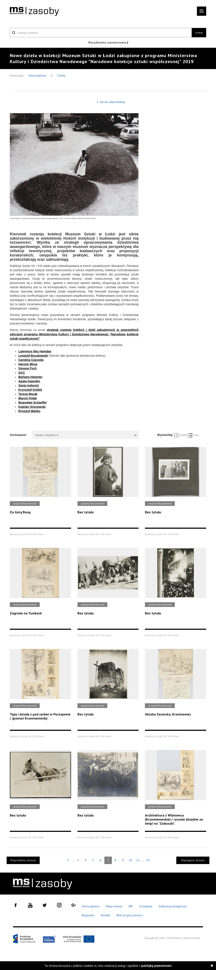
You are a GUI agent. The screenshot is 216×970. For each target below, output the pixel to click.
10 (130, 860)
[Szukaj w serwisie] (101, 32)
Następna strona (192, 860)
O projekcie (145, 906)
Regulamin (88, 915)
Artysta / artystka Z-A (86, 435)
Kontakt (105, 915)
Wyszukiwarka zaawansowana (107, 42)
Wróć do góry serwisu (130, 916)
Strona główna (37, 75)
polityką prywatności (156, 966)
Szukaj (199, 32)
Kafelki (181, 435)
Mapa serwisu (114, 906)
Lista (193, 435)
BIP (131, 906)
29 (148, 860)
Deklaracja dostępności (173, 906)
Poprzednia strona (23, 860)
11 (138, 860)
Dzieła (61, 75)
